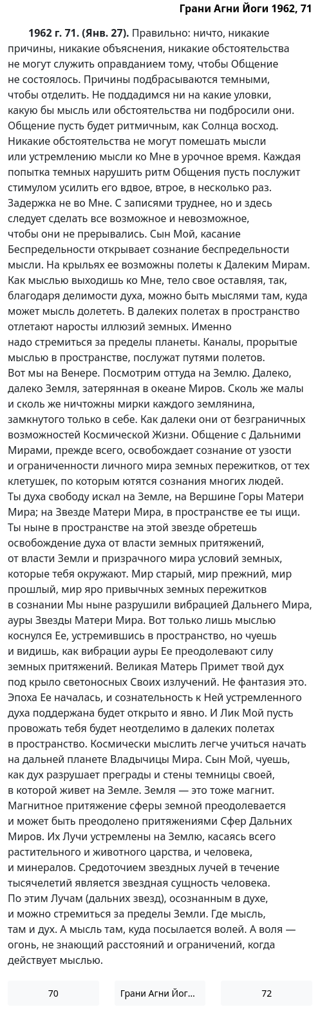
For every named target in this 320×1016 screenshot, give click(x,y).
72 (266, 993)
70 (53, 993)
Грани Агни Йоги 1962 (163, 993)
